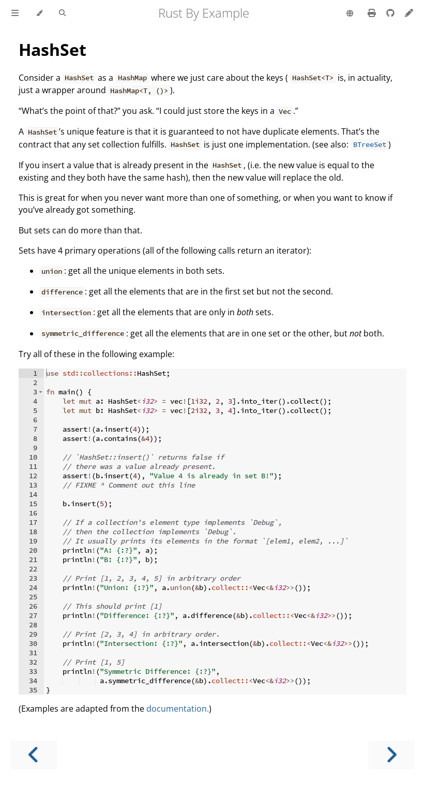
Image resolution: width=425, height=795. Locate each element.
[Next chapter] (391, 755)
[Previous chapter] (33, 755)
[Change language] (349, 14)
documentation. (177, 708)
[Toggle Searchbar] (62, 13)
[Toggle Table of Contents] (15, 13)
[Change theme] (39, 13)
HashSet (52, 49)
